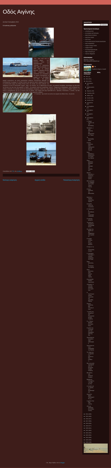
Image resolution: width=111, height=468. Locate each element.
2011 (87, 76)
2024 (87, 437)
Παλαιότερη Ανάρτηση (71, 180)
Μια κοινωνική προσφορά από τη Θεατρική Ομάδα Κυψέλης (90, 367)
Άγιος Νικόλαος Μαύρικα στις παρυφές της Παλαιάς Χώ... (90, 165)
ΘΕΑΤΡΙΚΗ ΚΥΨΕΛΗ (91, 35)
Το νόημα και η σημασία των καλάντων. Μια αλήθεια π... (90, 357)
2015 (87, 416)
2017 (87, 421)
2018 (87, 423)
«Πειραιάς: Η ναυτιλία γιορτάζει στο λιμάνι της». (90, 287)
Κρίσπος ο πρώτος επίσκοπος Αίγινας (90, 199)
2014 (87, 414)
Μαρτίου (89, 91)
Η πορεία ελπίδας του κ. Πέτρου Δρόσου (89, 241)
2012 (87, 79)
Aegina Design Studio (91, 45)
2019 (87, 425)
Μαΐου (89, 95)
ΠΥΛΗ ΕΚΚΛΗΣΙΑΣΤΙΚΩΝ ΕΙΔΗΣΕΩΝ (95, 41)
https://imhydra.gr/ (90, 51)
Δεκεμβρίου (90, 117)
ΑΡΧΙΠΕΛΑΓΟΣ (89, 31)
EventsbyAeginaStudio (91, 49)
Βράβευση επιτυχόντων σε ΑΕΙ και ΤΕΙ (90, 381)
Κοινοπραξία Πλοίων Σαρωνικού (90, 281)
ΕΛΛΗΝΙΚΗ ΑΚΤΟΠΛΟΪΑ (92, 33)
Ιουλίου (89, 100)
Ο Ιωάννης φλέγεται (90, 219)
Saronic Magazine (90, 53)
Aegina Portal (88, 47)
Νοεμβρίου (90, 114)
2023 (87, 435)
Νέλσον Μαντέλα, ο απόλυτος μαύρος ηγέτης (90, 175)
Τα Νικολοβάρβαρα (90, 139)
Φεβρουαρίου (90, 87)
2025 (87, 440)
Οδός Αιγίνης (19, 12)
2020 (87, 428)
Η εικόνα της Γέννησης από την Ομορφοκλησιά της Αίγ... (90, 331)
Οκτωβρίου (90, 110)
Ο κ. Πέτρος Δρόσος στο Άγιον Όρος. (90, 323)
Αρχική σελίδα (40, 180)
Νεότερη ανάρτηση (10, 180)
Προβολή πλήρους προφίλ (99, 69)
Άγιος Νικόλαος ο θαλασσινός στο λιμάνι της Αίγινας (90, 155)
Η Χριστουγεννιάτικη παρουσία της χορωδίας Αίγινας (90, 297)
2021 (87, 430)
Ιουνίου (89, 98)
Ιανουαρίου (90, 83)
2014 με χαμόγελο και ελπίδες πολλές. (90, 408)
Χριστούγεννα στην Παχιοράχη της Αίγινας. (90, 348)
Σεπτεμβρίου (90, 106)
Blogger (63, 462)
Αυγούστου (90, 102)
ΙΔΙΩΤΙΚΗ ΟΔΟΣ (89, 37)
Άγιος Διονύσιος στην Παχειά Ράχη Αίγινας (90, 273)
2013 (87, 81)
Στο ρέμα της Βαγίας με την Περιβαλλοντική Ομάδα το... (90, 232)
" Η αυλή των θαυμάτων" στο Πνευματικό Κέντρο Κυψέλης (90, 315)
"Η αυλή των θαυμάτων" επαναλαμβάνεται (90, 224)
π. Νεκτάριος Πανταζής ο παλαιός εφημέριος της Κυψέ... (90, 256)
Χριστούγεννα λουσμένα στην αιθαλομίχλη (90, 340)
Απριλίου (89, 93)
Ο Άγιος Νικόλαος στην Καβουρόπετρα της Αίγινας (90, 146)
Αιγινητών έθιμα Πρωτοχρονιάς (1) (90, 396)
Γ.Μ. (95, 66)
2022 (87, 432)
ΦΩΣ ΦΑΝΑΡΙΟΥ (89, 43)
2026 (87, 442)
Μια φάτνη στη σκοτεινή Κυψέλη (90, 375)
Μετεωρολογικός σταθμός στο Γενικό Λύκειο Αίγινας (90, 183)
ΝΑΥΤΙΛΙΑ (88, 39)
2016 (87, 418)
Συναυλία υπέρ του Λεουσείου (90, 205)
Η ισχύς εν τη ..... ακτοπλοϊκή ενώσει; (90, 249)
